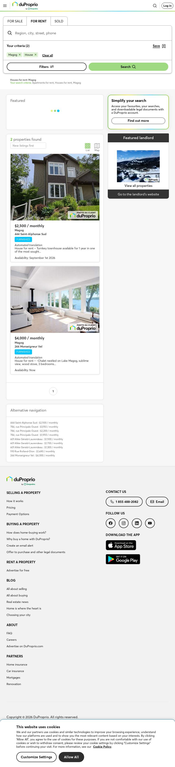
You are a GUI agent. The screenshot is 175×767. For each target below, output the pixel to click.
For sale (15, 21)
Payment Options (18, 514)
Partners (15, 656)
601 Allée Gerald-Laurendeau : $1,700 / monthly (36, 443)
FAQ (9, 633)
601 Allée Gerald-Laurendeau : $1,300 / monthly (36, 447)
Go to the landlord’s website (138, 194)
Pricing (11, 507)
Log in (167, 6)
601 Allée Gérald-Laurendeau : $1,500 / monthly (36, 439)
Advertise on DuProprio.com (25, 646)
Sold (59, 21)
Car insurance (15, 671)
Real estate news (17, 602)
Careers (12, 640)
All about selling (17, 589)
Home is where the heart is (24, 608)
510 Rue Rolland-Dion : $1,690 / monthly (32, 451)
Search (128, 67)
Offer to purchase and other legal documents (36, 552)
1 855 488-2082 (124, 502)
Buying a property (23, 524)
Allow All (71, 757)
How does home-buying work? (26, 532)
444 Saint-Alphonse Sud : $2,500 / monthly (34, 422)
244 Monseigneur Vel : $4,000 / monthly (32, 455)
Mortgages (13, 677)
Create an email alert (20, 545)
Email (157, 502)
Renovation (14, 684)
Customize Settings (36, 757)
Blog (11, 580)
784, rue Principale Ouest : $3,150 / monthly (34, 426)
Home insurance (17, 664)
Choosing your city (18, 615)
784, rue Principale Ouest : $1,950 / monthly (34, 434)
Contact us (116, 492)
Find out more (138, 121)
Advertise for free (18, 570)
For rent (38, 21)
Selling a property (24, 493)
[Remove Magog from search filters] (14, 54)
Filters (46, 67)
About (12, 625)
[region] (87, 743)
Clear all (47, 55)
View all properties (138, 185)
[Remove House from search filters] (30, 54)
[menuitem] (56, 504)
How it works (15, 501)
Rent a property (21, 562)
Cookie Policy (102, 746)
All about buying (17, 595)
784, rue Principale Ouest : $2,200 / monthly (34, 430)
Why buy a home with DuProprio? (28, 539)
